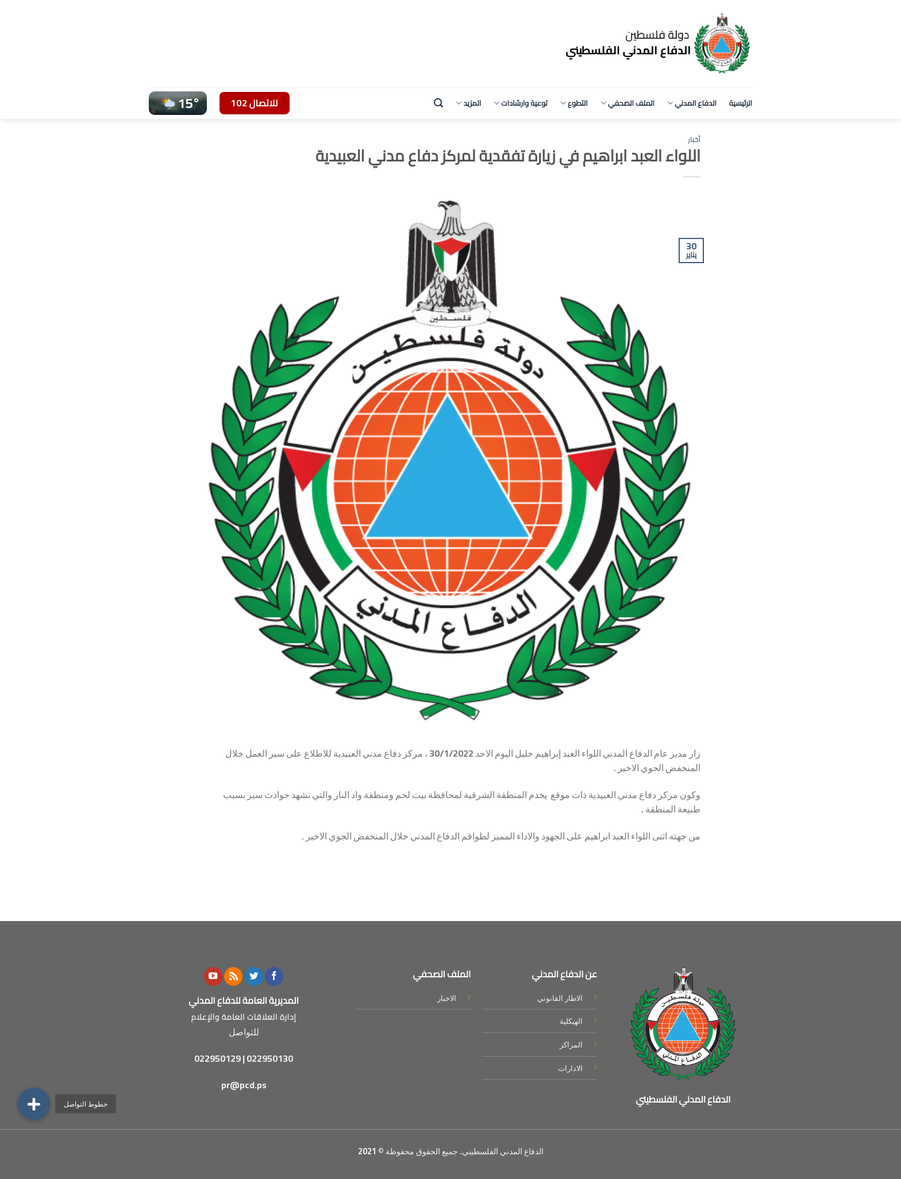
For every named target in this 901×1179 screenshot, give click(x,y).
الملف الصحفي (627, 103)
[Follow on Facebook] (274, 976)
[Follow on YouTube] (213, 976)
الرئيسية (740, 103)
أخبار (694, 139)
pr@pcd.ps (244, 1084)
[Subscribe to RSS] (233, 976)
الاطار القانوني (560, 998)
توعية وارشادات (521, 103)
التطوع (574, 103)
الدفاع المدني (692, 103)
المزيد (468, 103)
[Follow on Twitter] (254, 976)
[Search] (438, 103)
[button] (34, 1104)
